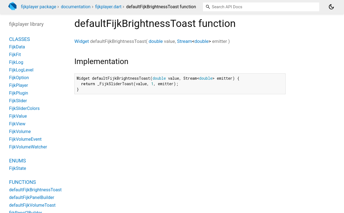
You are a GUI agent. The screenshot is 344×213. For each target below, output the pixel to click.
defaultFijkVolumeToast (32, 205)
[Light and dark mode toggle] (331, 6)
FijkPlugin (18, 93)
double (156, 41)
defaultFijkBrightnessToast (35, 189)
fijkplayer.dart (108, 6)
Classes (19, 39)
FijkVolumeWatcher (28, 147)
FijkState (17, 168)
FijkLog (16, 62)
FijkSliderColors (24, 108)
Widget (81, 41)
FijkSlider (18, 100)
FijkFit (15, 54)
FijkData (17, 46)
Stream (184, 41)
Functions (22, 182)
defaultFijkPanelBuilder (31, 197)
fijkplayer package (38, 6)
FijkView (17, 123)
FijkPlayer (18, 85)
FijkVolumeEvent (25, 139)
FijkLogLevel (21, 70)
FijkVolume (20, 131)
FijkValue (18, 116)
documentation (76, 6)
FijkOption (19, 77)
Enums (17, 161)
